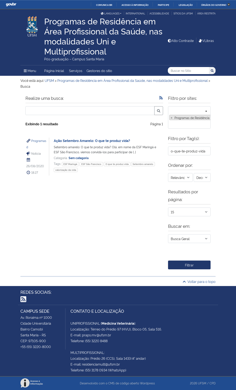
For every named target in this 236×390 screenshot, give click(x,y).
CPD (213, 383)
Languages (110, 13)
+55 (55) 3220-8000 (35, 346)
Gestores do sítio (99, 70)
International (135, 13)
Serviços (75, 70)
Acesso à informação (135, 4)
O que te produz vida (117, 164)
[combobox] (189, 117)
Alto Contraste (180, 40)
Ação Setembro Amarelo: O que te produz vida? (92, 140)
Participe (163, 4)
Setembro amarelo (143, 164)
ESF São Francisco (91, 164)
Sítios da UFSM (183, 13)
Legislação (186, 4)
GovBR (11, 4)
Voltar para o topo (199, 281)
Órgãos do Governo (213, 4)
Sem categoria (79, 158)
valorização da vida (65, 169)
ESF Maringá (70, 164)
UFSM (202, 383)
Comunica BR (104, 4)
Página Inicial (54, 70)
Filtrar (189, 265)
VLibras (206, 40)
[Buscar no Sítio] (188, 70)
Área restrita (206, 13)
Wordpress (147, 383)
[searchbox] (170, 124)
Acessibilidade (159, 13)
